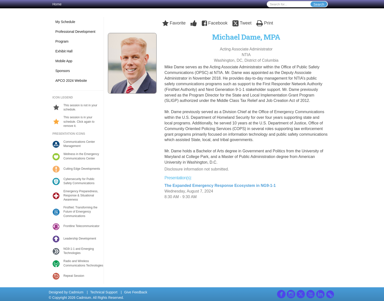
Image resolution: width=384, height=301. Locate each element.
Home (56, 4)
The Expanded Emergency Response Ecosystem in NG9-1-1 (220, 185)
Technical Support (103, 292)
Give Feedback (135, 292)
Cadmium (76, 292)
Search (318, 4)
